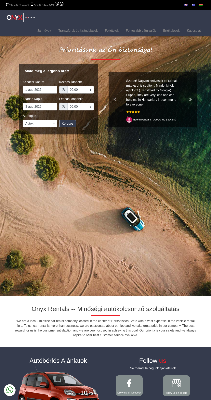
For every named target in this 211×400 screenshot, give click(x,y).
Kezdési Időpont (70, 82)
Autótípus (29, 116)
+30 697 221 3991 (44, 4)
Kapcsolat (194, 30)
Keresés (67, 123)
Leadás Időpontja (71, 99)
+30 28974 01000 (19, 4)
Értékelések (171, 30)
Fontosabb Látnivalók (141, 30)
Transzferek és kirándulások (78, 30)
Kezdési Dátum (33, 82)
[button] (115, 99)
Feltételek (112, 30)
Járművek (44, 30)
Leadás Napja (32, 99)
